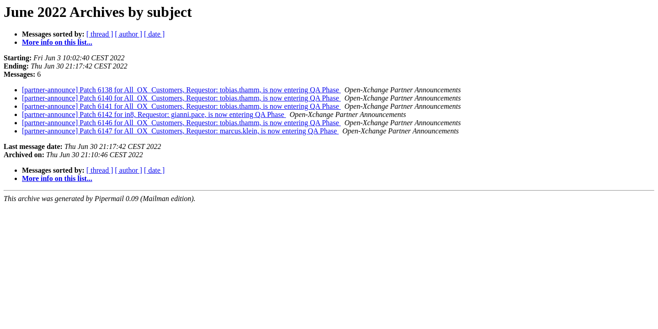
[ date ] (154, 34)
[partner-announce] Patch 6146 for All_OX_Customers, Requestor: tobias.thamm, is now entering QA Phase (181, 123)
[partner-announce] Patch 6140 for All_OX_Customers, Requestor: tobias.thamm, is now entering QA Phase (181, 98)
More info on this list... (57, 42)
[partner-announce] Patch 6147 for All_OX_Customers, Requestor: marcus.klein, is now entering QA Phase (180, 131)
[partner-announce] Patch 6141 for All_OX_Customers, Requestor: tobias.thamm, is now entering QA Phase (181, 106)
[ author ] (129, 34)
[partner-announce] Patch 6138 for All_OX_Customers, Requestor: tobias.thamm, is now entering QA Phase (181, 90)
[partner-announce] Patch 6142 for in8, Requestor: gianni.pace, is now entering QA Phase (154, 114)
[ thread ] (99, 34)
